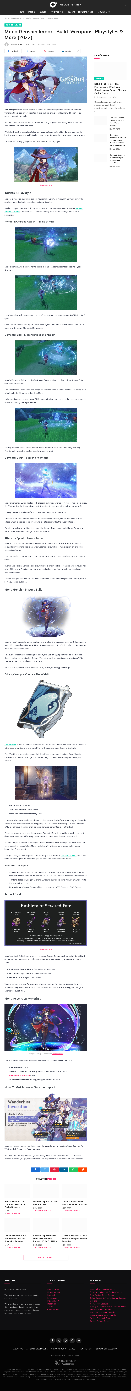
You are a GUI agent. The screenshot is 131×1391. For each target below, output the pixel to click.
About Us (18, 1349)
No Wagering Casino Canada (103, 1315)
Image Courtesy (46, 185)
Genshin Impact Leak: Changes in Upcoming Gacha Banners (15, 1204)
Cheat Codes (53, 1309)
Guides (43, 12)
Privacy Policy (58, 1349)
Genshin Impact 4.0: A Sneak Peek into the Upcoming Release (15, 1238)
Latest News (53, 1289)
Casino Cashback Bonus (100, 1318)
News (21, 12)
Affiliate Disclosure (36, 1349)
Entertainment (85, 12)
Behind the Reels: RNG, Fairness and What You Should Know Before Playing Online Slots (110, 88)
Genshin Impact (13, 25)
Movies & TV (104, 12)
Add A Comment (46, 1257)
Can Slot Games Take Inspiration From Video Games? (117, 122)
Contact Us (85, 1349)
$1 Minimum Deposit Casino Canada (106, 1292)
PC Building (57, 12)
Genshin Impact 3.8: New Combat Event (45, 1203)
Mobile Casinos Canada (100, 1309)
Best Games (53, 1304)
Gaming (31, 12)
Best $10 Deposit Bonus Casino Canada (108, 1306)
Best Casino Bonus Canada (102, 1295)
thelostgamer (102, 97)
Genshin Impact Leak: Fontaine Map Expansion (74, 1203)
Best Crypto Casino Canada (102, 1312)
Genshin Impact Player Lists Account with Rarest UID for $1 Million (45, 1238)
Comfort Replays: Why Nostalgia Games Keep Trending (117, 159)
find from (69, 855)
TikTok (50, 1306)
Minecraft (51, 1295)
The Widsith (10, 744)
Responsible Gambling (106, 1349)
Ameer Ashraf (18, 44)
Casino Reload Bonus (99, 1321)
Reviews (71, 12)
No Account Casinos (99, 1304)
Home (6, 18)
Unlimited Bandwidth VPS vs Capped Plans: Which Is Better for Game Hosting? (118, 140)
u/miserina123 (57, 1054)
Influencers (52, 1298)
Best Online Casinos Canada (102, 1289)
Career (72, 1349)
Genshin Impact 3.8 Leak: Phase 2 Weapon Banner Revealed (74, 1238)
